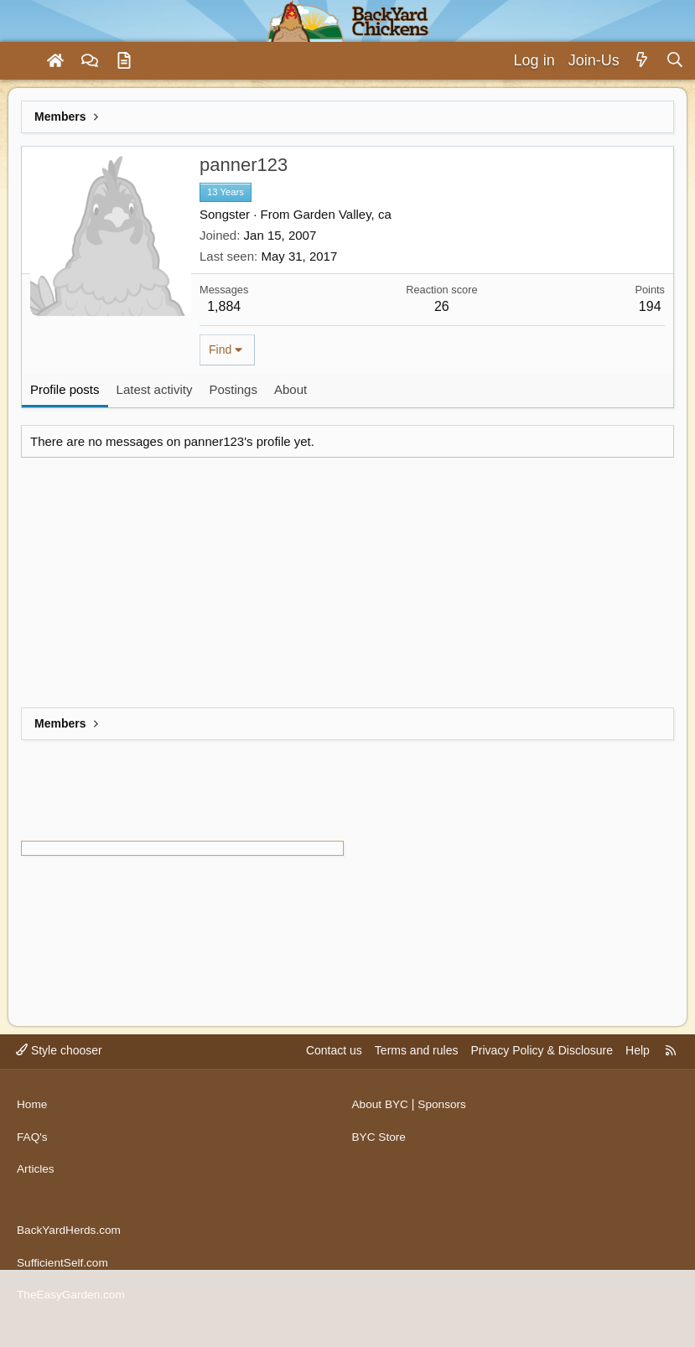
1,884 (224, 306)
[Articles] (124, 61)
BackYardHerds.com (70, 1233)
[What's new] (642, 60)
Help (637, 1062)
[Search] (674, 60)
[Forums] (90, 61)
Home (32, 1113)
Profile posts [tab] (65, 389)
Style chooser (59, 1062)
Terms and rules (417, 1062)
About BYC (381, 1113)
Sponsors (444, 1113)
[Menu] (20, 61)
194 (650, 306)
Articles (36, 1177)
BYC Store (379, 1145)
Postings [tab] (233, 389)
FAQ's (33, 1145)
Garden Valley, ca (342, 214)
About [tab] (290, 389)
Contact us (334, 1062)
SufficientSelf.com (64, 1265)
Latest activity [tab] (155, 389)
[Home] (55, 61)
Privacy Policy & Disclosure (541, 1062)
